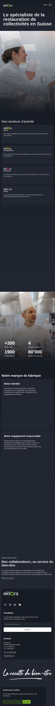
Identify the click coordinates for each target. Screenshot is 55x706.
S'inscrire (27, 629)
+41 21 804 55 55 (10, 652)
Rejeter (18, 702)
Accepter (27, 702)
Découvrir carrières (8, 578)
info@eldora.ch (9, 656)
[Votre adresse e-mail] (27, 624)
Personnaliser (8, 702)
